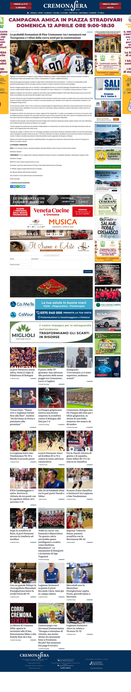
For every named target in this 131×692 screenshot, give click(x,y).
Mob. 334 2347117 (96, 663)
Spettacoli (73, 13)
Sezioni (92, 13)
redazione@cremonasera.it (65, 665)
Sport (40, 13)
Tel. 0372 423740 (96, 662)
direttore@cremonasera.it (65, 660)
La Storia (64, 13)
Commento (62, 263)
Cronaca (33, 13)
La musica (48, 13)
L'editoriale (83, 13)
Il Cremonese (21, 7)
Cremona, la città (21, 4)
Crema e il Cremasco (110, 4)
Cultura (56, 13)
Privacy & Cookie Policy (97, 668)
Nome (19, 260)
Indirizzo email (19, 266)
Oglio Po (110, 7)
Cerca (101, 13)
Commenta (88, 272)
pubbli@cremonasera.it (96, 664)
